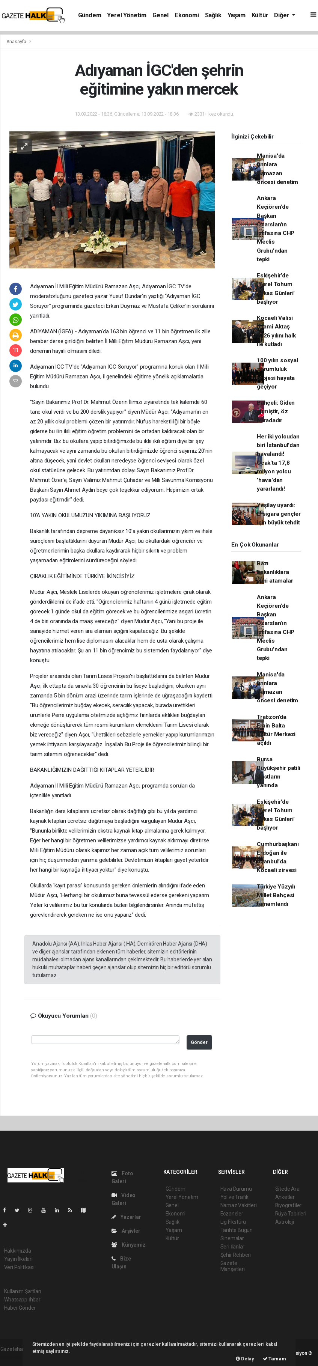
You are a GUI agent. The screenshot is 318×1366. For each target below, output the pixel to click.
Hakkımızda (17, 1251)
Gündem (89, 15)
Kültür (260, 15)
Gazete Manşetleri (232, 1266)
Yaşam (237, 15)
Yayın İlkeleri (18, 1259)
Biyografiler (288, 1205)
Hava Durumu (236, 1189)
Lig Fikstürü (233, 1222)
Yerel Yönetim (126, 15)
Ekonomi (187, 15)
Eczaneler (231, 1214)
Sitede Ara (287, 1189)
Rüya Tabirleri (290, 1214)
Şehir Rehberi (235, 1255)
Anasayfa (16, 41)
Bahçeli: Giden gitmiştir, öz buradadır (276, 411)
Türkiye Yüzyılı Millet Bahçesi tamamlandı (276, 895)
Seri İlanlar (232, 1247)
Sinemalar (232, 1238)
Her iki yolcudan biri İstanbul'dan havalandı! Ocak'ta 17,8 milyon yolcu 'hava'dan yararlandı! (278, 462)
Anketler (285, 1197)
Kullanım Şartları (22, 1291)
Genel (160, 15)
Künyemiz (129, 1245)
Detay (245, 1358)
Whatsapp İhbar (22, 1300)
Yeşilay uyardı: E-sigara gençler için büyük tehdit (279, 514)
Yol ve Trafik (234, 1197)
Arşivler (126, 1231)
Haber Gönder (20, 1308)
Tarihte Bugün (236, 1230)
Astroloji (284, 1222)
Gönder (199, 1042)
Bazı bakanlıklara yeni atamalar (275, 572)
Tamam (274, 1358)
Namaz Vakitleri (238, 1205)
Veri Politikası (19, 1267)
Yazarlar (126, 1217)
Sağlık (213, 15)
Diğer (282, 15)
